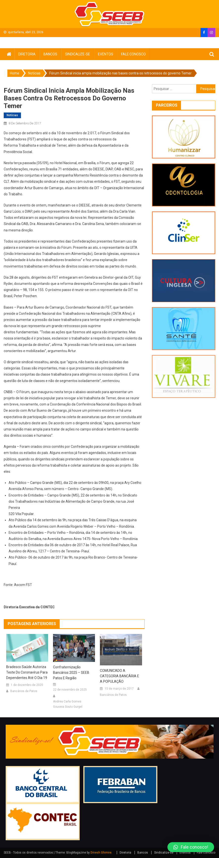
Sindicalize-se (77, 54)
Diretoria (27, 54)
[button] (190, 847)
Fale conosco (133, 54)
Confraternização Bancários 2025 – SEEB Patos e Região (71, 672)
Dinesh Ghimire (101, 852)
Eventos (105, 54)
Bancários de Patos (23, 691)
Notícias (12, 115)
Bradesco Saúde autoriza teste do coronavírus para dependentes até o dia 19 (27, 672)
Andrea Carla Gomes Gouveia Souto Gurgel (67, 704)
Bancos (50, 54)
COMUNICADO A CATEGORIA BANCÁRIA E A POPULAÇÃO (119, 676)
